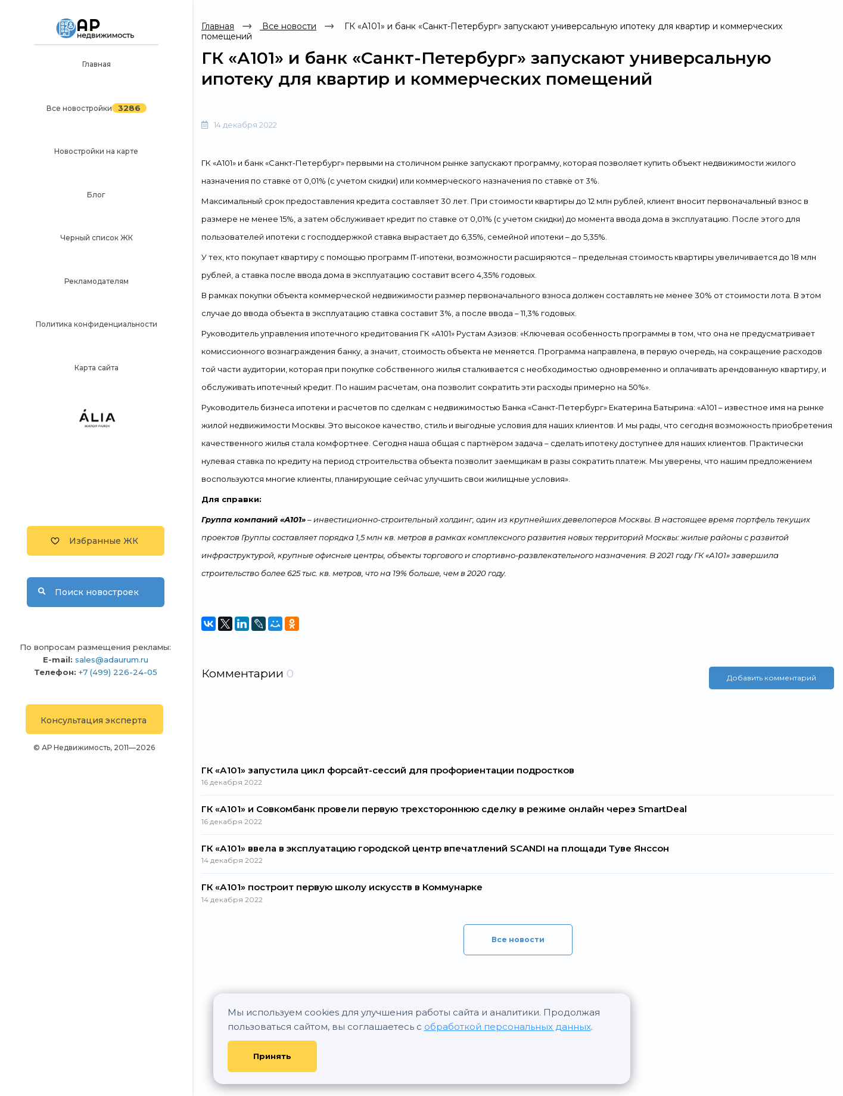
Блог (96, 194)
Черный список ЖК (96, 237)
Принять (272, 1056)
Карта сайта (96, 367)
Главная (96, 64)
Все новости (288, 26)
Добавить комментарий (771, 677)
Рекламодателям (96, 281)
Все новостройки (79, 108)
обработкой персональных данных (507, 1026)
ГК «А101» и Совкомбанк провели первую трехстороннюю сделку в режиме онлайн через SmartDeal (444, 809)
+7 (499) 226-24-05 (118, 672)
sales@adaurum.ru (111, 659)
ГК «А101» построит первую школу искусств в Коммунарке (342, 887)
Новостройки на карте (96, 151)
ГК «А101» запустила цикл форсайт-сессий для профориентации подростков (387, 770)
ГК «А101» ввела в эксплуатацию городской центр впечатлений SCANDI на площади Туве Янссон (435, 848)
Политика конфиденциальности (96, 324)
